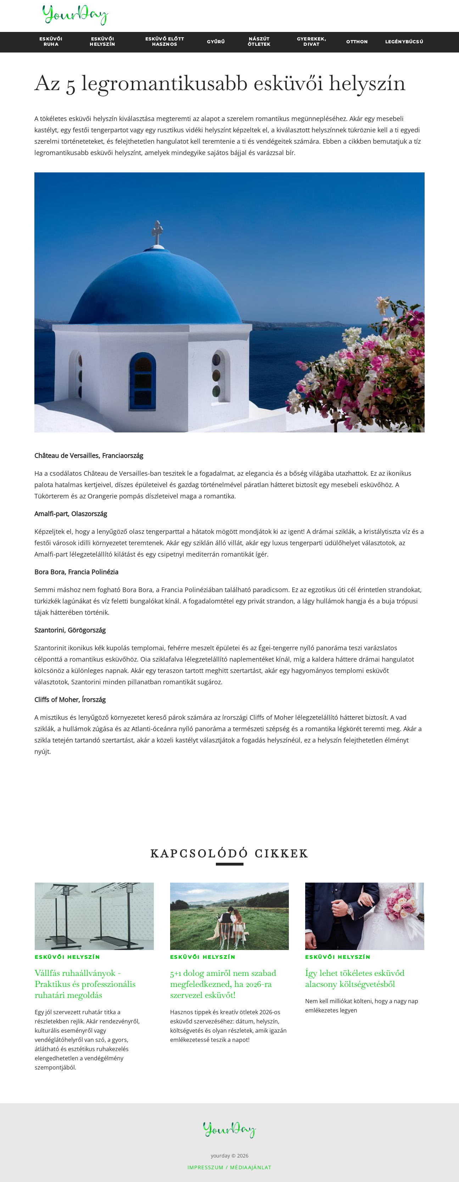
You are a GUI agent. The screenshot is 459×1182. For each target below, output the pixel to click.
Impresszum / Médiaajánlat (229, 1167)
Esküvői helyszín (67, 957)
